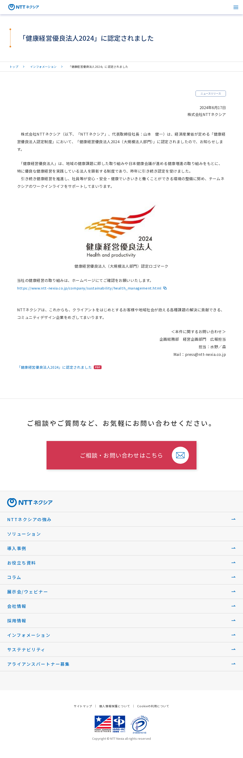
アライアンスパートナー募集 (38, 664)
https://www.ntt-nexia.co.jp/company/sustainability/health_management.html (89, 287)
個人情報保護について (114, 706)
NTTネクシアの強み (29, 519)
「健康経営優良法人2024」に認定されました (54, 367)
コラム (14, 577)
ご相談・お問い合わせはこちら (122, 455)
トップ (13, 66)
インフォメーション (43, 66)
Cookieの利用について (153, 706)
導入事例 (17, 548)
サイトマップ (83, 706)
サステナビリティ (26, 649)
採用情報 (17, 620)
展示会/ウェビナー (27, 591)
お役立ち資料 (21, 563)
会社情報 (17, 606)
